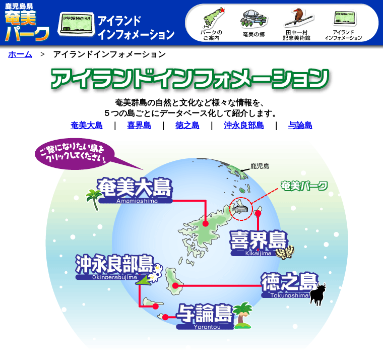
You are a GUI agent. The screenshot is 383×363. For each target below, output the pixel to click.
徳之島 (187, 125)
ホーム (20, 54)
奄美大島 (87, 125)
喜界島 (139, 125)
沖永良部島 (244, 125)
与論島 (300, 125)
